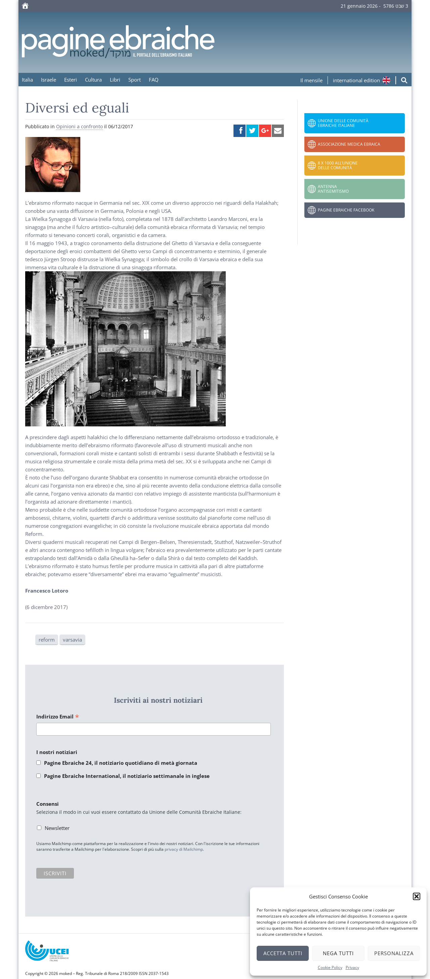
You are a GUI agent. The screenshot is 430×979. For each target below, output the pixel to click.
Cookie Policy (330, 967)
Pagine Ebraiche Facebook (346, 210)
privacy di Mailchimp (184, 849)
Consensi (47, 803)
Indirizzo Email (57, 717)
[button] (416, 896)
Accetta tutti (282, 953)
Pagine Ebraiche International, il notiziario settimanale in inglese (127, 776)
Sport (134, 79)
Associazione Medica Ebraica (349, 144)
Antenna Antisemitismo (333, 189)
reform (47, 639)
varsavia (72, 639)
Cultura (93, 79)
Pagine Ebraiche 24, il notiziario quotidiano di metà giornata (120, 762)
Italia (27, 79)
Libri (115, 79)
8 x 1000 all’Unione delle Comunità (338, 165)
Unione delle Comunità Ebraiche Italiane (343, 123)
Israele (48, 79)
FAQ (154, 79)
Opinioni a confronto (79, 126)
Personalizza (394, 953)
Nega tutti (338, 953)
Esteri (70, 79)
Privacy (352, 967)
